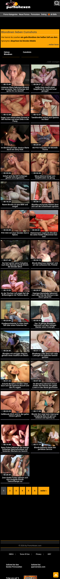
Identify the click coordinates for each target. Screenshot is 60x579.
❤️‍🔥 (52, 14)
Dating (43, 14)
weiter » (43, 491)
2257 (49, 554)
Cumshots (27, 52)
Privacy (38, 554)
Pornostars (35, 14)
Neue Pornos (24, 14)
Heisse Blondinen (8, 53)
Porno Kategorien (10, 14)
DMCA (11, 554)
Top (55, 575)
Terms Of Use (25, 554)
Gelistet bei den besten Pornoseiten (14, 566)
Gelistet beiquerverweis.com (38, 566)
